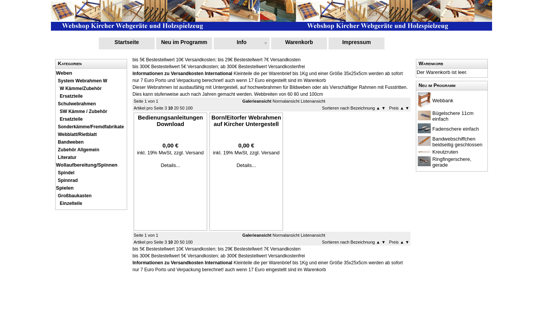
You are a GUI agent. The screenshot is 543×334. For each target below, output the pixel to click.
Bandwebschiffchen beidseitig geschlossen (457, 141)
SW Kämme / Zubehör (83, 111)
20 (176, 108)
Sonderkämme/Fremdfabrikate (91, 126)
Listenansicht (313, 101)
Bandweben (70, 142)
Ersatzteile (71, 96)
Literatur (67, 157)
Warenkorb (299, 42)
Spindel (66, 172)
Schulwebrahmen (77, 103)
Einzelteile (71, 203)
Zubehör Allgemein (78, 149)
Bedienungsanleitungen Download (170, 120)
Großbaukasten (75, 195)
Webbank (442, 100)
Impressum (356, 42)
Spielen (65, 188)
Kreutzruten (445, 152)
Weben (64, 73)
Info (242, 42)
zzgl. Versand (189, 153)
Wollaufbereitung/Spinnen (87, 165)
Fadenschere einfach (455, 129)
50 (182, 108)
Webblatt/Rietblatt (77, 134)
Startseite (126, 42)
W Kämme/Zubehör (80, 88)
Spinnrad (68, 180)
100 (189, 108)
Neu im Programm (184, 42)
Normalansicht (286, 101)
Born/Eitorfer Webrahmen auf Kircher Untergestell (246, 120)
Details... (170, 165)
